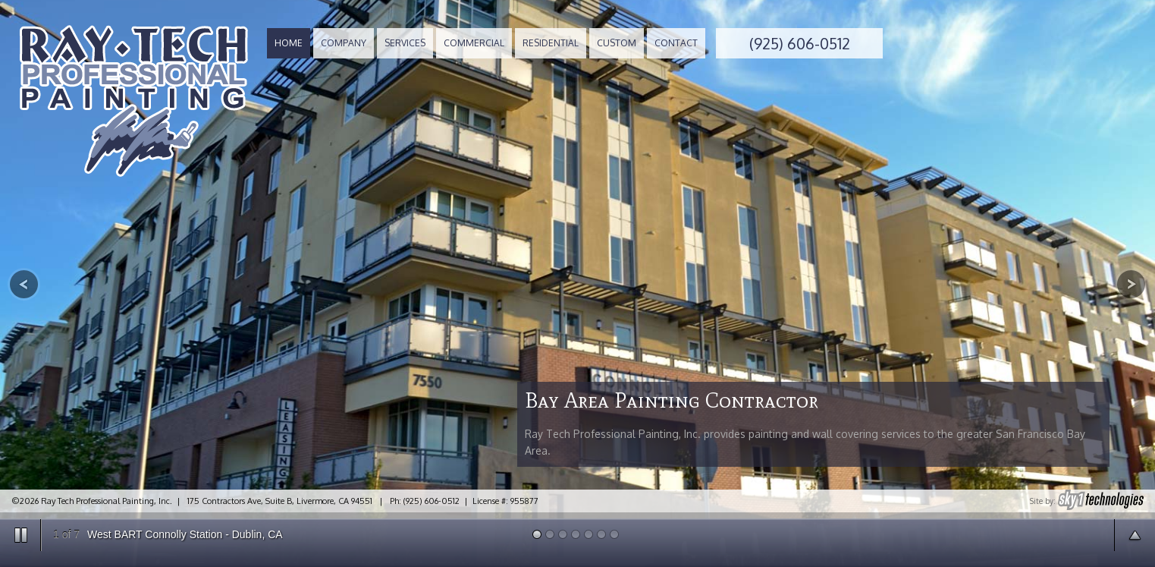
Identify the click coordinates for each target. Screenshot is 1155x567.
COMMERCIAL (474, 43)
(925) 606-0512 (799, 43)
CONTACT (676, 43)
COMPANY (343, 43)
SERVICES (404, 43)
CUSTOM (616, 43)
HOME (289, 43)
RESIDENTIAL (551, 43)
